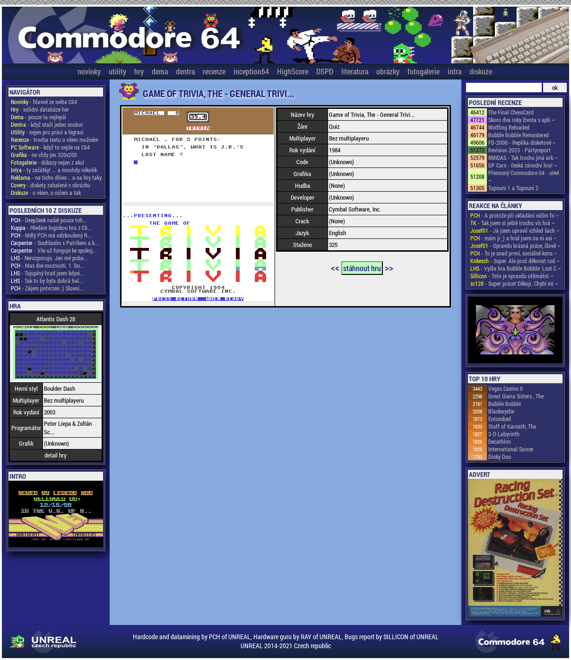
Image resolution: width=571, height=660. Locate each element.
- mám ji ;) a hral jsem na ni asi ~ (513, 238)
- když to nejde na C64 (50, 147)
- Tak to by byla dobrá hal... (47, 280)
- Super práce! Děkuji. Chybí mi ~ (514, 283)
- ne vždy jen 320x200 (44, 154)
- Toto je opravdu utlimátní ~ (512, 276)
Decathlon (499, 441)
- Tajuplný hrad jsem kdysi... (47, 273)
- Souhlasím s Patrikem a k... (55, 242)
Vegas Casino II (505, 388)
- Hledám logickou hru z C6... (51, 227)
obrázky (387, 71)
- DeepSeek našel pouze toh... (49, 220)
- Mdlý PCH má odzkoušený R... (51, 235)
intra (454, 71)
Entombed (499, 418)
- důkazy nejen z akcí (47, 162)
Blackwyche (501, 411)
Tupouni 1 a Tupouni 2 (513, 188)
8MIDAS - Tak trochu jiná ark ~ (523, 157)
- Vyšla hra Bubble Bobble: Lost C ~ (515, 268)
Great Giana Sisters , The (516, 396)
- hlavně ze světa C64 (44, 102)
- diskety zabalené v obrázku (50, 185)
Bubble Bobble (504, 403)
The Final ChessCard (511, 112)
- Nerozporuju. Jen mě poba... (49, 258)
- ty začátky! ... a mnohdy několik (54, 170)
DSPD (324, 71)
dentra (185, 71)
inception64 (251, 71)
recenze (214, 71)
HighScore (292, 71)
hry (139, 71)
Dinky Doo (499, 456)
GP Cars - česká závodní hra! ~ (522, 165)
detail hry (55, 455)
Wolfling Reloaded (508, 127)
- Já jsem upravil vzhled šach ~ (515, 230)
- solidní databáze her (40, 109)
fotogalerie (423, 71)
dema (160, 71)
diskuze (480, 71)
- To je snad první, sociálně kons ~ (513, 253)
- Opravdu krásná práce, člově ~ (515, 245)
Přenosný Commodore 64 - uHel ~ (523, 176)
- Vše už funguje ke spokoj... (54, 250)
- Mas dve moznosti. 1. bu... (47, 265)
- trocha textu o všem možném (54, 139)
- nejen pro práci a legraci (47, 132)
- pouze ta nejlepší (38, 117)
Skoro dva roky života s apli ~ (521, 119)
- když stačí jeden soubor (47, 124)
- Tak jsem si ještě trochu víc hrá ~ (512, 223)
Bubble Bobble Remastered (518, 135)
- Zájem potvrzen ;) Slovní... (47, 288)
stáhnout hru (362, 268)
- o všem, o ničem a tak (46, 192)
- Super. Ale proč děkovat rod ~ (515, 260)
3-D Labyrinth (503, 434)
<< (335, 267)
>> (389, 267)
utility (117, 71)
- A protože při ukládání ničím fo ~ (514, 215)
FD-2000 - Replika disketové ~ (522, 142)
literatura (354, 71)
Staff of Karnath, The (512, 426)
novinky (89, 71)
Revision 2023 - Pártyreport (519, 150)
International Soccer (511, 449)
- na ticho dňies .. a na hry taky (56, 177)
